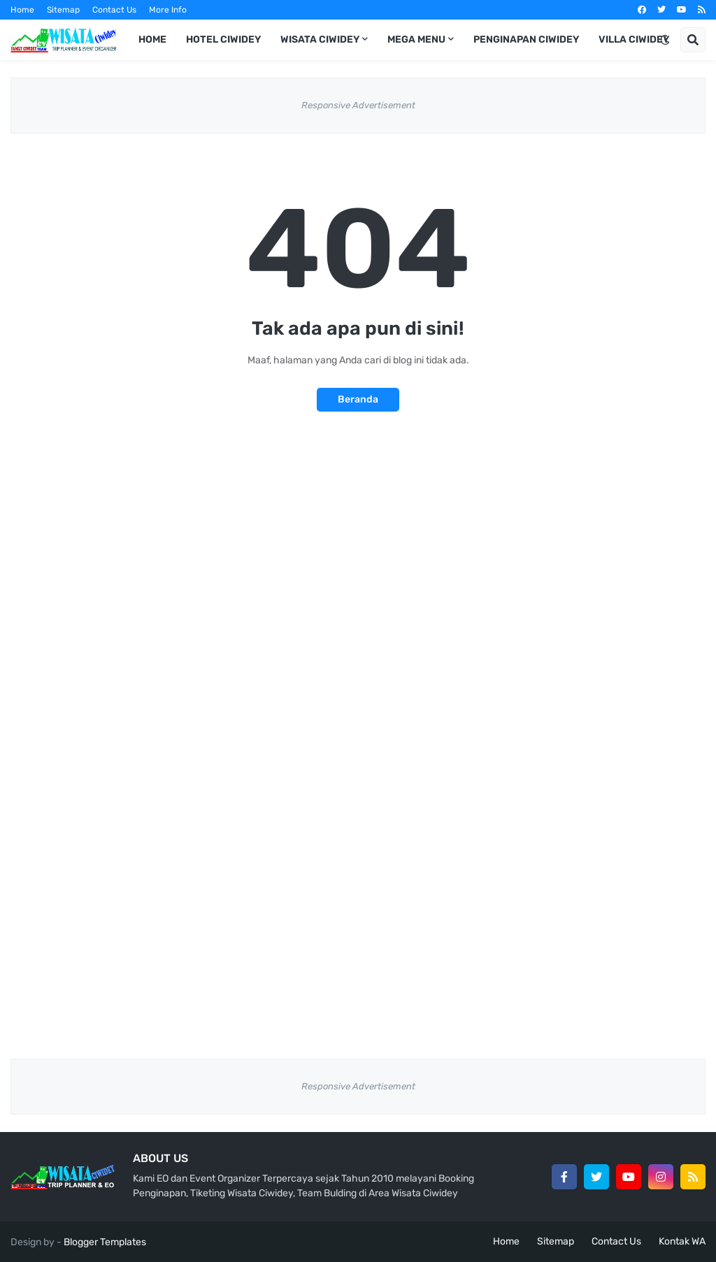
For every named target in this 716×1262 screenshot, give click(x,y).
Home (22, 10)
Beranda (358, 399)
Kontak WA (682, 1241)
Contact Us (114, 10)
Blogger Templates (105, 1242)
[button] (665, 39)
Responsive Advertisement (358, 105)
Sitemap (63, 10)
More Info (168, 10)
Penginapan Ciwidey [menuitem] (526, 39)
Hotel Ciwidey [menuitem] (223, 39)
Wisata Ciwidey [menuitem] (319, 39)
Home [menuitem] (152, 39)
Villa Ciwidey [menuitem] (634, 39)
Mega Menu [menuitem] (416, 39)
